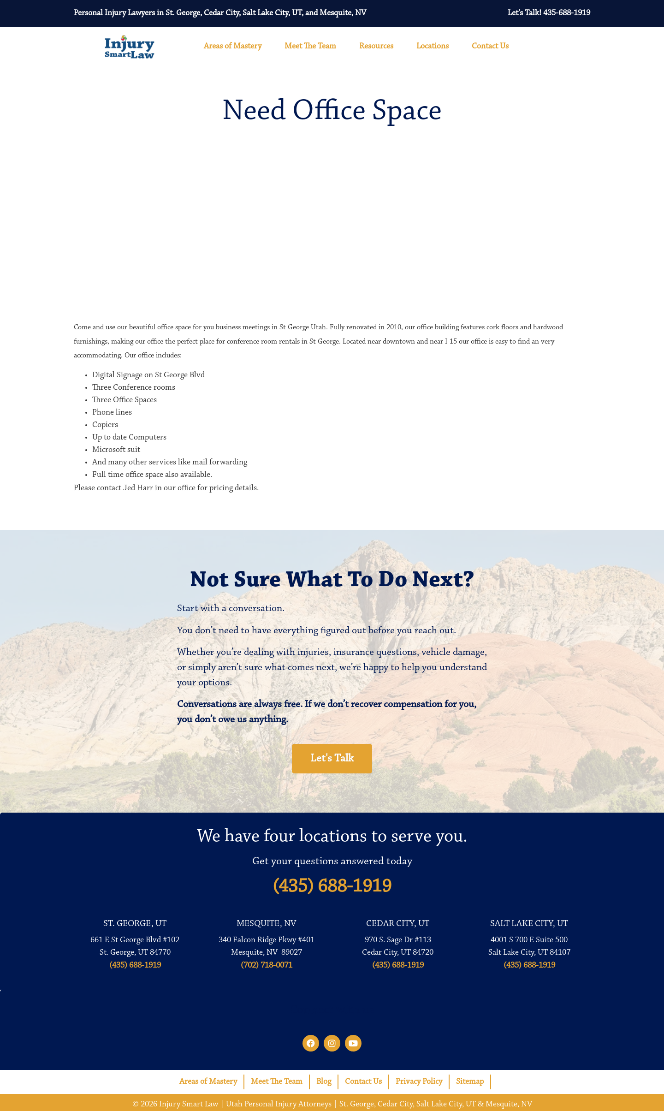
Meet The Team (313, 46)
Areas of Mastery (235, 46)
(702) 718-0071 (266, 966)
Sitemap (470, 1082)
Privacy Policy (419, 1082)
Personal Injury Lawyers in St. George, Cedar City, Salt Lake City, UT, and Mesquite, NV (220, 13)
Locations (434, 46)
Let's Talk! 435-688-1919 (549, 13)
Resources (378, 46)
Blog (323, 1082)
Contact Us (492, 46)
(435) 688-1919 (332, 887)
